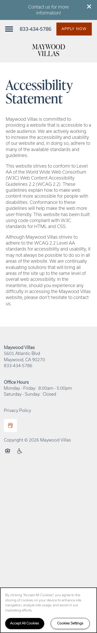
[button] (89, 6)
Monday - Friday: (20, 388)
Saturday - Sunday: (22, 394)
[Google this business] (10, 425)
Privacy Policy (17, 410)
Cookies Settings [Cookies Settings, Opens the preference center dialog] (70, 623)
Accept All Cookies (24, 623)
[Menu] (9, 29)
